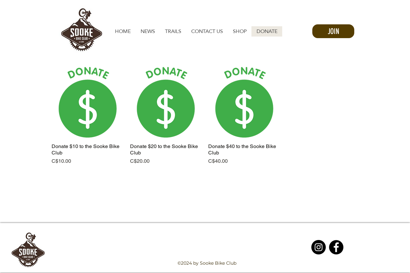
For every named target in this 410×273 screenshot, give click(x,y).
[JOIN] (333, 31)
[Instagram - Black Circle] (318, 247)
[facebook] (321, 269)
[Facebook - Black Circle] (336, 247)
